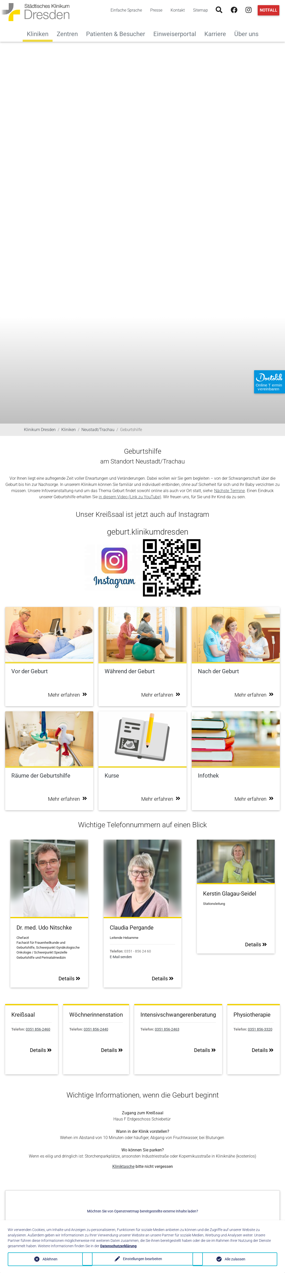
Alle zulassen (235, 1259)
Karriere (217, 33)
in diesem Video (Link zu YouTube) (130, 496)
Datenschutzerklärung (118, 1246)
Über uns (248, 33)
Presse (156, 10)
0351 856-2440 (96, 1029)
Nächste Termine (229, 490)
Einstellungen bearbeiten (142, 1259)
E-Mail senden (121, 957)
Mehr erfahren (67, 695)
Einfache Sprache (126, 10)
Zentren (69, 33)
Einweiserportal (176, 33)
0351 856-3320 (260, 1029)
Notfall (268, 10)
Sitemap (200, 10)
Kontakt (178, 10)
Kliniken (37, 34)
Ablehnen (50, 1259)
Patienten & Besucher (117, 33)
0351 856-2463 (167, 1029)
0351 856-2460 (38, 1029)
